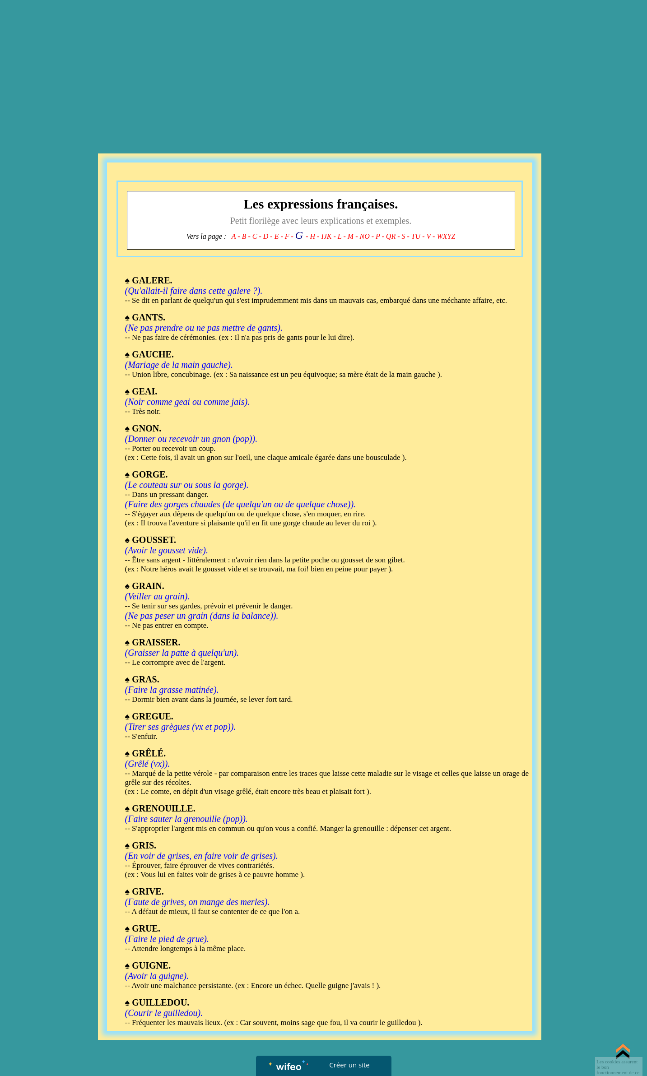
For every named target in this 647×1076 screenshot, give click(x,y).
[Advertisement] (324, 68)
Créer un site (349, 1064)
